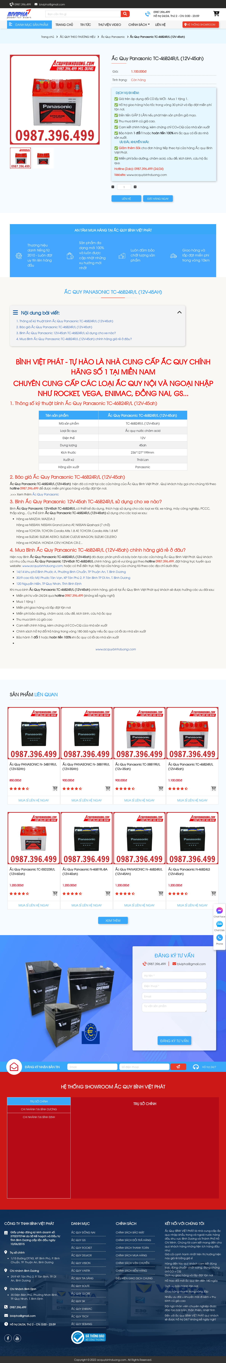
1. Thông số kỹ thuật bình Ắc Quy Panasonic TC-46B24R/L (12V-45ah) (65, 321)
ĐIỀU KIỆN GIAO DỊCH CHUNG (134, 1278)
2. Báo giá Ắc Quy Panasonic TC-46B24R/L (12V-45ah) (54, 327)
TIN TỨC (85, 25)
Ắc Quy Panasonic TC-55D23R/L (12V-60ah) (32, 871)
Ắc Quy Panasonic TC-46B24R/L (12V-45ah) (190, 766)
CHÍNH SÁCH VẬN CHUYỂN (132, 1263)
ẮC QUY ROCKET (81, 1247)
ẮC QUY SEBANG (81, 1324)
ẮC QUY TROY (79, 1316)
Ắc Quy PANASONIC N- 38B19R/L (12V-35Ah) (85, 766)
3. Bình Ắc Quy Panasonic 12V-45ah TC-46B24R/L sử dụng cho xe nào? (66, 333)
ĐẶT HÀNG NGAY (158, 198)
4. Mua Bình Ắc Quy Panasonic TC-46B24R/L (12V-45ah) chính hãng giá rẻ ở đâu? (74, 339)
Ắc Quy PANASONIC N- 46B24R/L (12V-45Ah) (138, 871)
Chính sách (137, 25)
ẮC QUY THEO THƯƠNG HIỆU (77, 36)
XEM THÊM (113, 920)
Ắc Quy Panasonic (113, 36)
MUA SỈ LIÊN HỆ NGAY (34, 800)
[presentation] (170, 1022)
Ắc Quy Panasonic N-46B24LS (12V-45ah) (189, 871)
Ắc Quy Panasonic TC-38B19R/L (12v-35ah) (137, 766)
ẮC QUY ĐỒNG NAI (83, 1232)
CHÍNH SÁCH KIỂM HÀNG (131, 1270)
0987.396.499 (22, 4)
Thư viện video (109, 25)
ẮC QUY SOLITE (80, 1285)
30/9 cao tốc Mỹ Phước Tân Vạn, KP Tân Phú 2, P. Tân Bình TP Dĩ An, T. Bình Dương (73, 578)
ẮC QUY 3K (78, 1301)
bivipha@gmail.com (52, 4)
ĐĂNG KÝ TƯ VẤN (174, 1040)
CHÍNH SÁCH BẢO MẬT (130, 1232)
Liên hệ (160, 25)
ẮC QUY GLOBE (81, 1293)
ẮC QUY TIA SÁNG (82, 1278)
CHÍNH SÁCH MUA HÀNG (131, 1255)
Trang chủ (64, 25)
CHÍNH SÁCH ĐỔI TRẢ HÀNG (133, 1240)
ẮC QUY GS (78, 1240)
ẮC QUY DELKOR (81, 1255)
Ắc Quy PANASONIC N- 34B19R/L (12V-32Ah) (32, 766)
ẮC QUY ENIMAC (81, 1308)
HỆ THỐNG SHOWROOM (201, 24)
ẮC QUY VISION (80, 1263)
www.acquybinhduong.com (147, 175)
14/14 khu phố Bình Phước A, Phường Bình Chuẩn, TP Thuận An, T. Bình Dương (71, 572)
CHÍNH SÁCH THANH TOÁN (132, 1247)
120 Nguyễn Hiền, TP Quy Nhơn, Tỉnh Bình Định (49, 583)
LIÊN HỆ (126, 198)
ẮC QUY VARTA (80, 1270)
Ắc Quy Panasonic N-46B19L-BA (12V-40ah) (84, 871)
